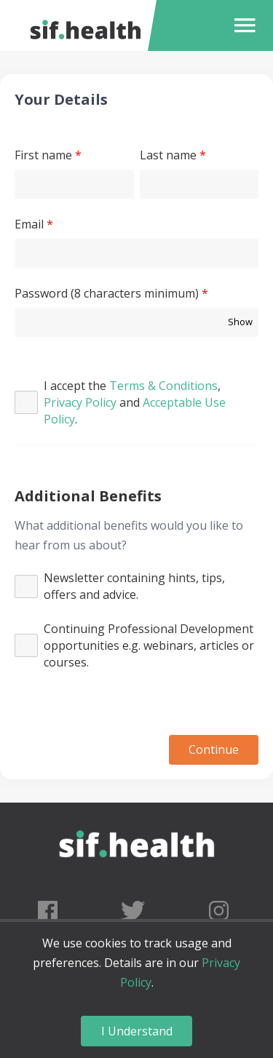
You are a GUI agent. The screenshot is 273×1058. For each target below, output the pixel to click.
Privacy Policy (80, 402)
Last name (168, 155)
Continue (214, 749)
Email (29, 224)
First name (43, 155)
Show (240, 321)
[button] (241, 25)
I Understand (137, 1031)
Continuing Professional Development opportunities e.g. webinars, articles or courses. (149, 645)
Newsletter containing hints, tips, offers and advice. (134, 586)
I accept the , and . (135, 402)
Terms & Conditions (163, 386)
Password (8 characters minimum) (107, 293)
